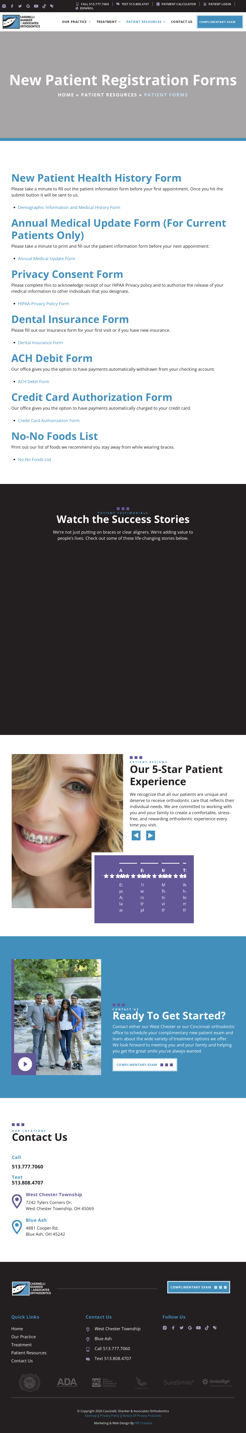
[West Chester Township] (17, 1201)
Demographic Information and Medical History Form (69, 207)
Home (66, 94)
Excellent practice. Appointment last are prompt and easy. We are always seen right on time (121, 897)
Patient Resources (146, 21)
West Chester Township (54, 1194)
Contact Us (182, 22)
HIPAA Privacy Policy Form (43, 303)
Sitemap (91, 1416)
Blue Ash (36, 1220)
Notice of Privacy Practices (142, 1416)
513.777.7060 (31, 1166)
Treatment (110, 21)
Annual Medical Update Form (46, 258)
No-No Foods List (34, 459)
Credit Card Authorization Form (49, 420)
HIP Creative (143, 1423)
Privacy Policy (110, 1416)
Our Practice (77, 21)
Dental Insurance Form (40, 342)
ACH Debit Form (33, 381)
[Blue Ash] (17, 1227)
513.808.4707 (31, 1182)
